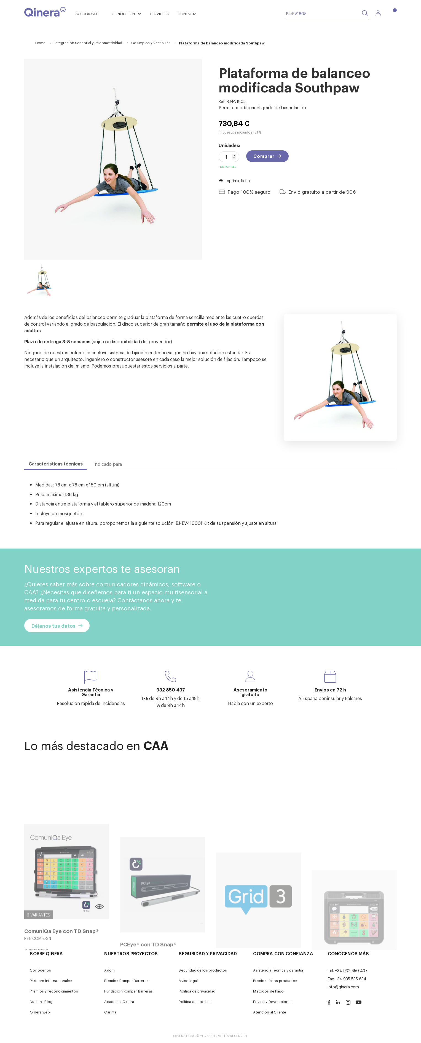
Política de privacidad (197, 991)
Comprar (264, 156)
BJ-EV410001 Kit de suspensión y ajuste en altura (226, 523)
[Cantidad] (229, 156)
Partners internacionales (51, 980)
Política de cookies (195, 1001)
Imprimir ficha (234, 180)
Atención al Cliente (269, 1012)
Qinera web (40, 1012)
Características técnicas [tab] (56, 464)
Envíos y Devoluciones (273, 1001)
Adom (109, 970)
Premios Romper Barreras (126, 980)
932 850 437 (170, 690)
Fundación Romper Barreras (128, 991)
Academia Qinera (119, 1001)
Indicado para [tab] (107, 464)
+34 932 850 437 (351, 970)
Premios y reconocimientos (54, 991)
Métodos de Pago (268, 991)
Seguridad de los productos (203, 970)
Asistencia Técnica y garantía (278, 970)
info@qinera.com (343, 986)
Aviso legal (188, 980)
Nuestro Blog (41, 1001)
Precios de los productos (275, 980)
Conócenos (40, 970)
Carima (110, 1012)
